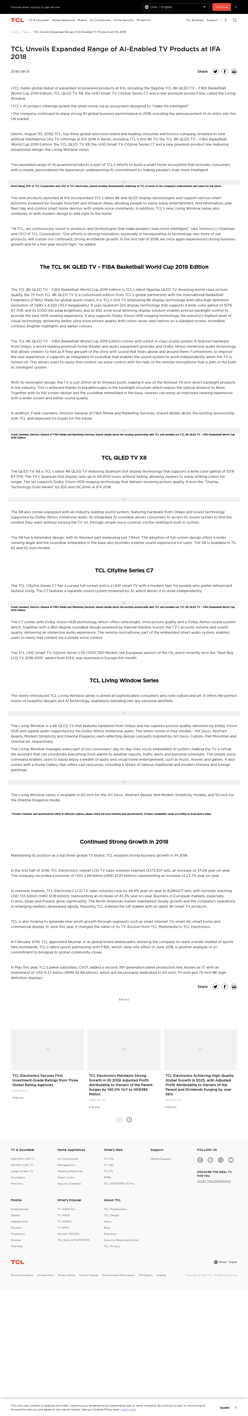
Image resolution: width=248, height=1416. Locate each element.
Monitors (17, 1183)
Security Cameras (69, 1183)
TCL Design (111, 1215)
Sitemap (161, 1275)
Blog (107, 1227)
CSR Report (145, 1275)
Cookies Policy (45, 1275)
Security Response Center (121, 1240)
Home (15, 32)
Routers (16, 1227)
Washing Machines (70, 1171)
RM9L (108, 1177)
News (26, 32)
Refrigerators (66, 1165)
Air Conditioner (67, 1159)
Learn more (128, 1409)
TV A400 (63, 1215)
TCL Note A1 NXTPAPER (73, 1240)
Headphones (19, 1221)
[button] (129, 1119)
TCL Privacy (112, 1246)
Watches (17, 1246)
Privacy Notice (66, 1275)
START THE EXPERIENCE (214, 1181)
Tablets (15, 1215)
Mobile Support (161, 1159)
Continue (221, 7)
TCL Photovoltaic (115, 1209)
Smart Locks (65, 1177)
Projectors (18, 1234)
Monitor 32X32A (68, 1234)
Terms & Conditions (22, 1275)
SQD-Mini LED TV (23, 1159)
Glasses (16, 1240)
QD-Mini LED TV (22, 1165)
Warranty (110, 1234)
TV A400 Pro (66, 1209)
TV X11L (109, 1159)
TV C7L (109, 1171)
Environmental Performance (118, 1275)
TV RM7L (63, 1227)
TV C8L (109, 1165)
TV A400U (64, 1221)
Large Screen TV (22, 1171)
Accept (224, 1407)
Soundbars (18, 1177)
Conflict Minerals (88, 1275)
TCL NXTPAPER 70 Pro (119, 1183)
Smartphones (20, 1209)
